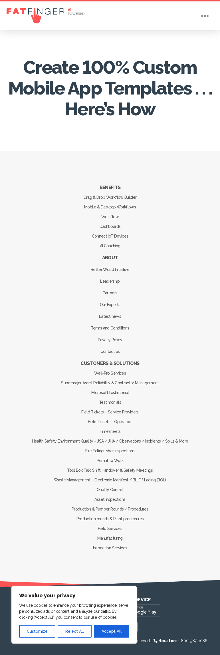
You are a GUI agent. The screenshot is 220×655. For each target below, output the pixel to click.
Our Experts (110, 304)
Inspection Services (110, 548)
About (110, 257)
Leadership (110, 281)
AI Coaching (110, 246)
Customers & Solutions (109, 363)
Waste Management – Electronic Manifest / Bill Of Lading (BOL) (110, 480)
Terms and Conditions (110, 328)
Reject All (74, 631)
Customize (37, 631)
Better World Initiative (110, 269)
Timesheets (109, 431)
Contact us (110, 351)
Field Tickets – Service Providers (109, 412)
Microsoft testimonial (110, 392)
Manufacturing (109, 538)
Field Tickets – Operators (110, 421)
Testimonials (110, 402)
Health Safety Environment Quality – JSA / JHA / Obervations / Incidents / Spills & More (110, 441)
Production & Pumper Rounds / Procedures (110, 509)
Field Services (110, 528)
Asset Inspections (110, 499)
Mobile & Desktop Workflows (110, 207)
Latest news (110, 316)
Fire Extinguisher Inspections (110, 451)
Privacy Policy (110, 339)
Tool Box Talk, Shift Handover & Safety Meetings (110, 470)
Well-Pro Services (110, 373)
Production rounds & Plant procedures (110, 519)
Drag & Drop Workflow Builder (110, 197)
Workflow (110, 216)
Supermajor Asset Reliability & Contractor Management (110, 383)
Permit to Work (110, 460)
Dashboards (110, 226)
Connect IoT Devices (110, 236)
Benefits (110, 187)
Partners (110, 293)
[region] (74, 615)
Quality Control (110, 489)
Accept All (112, 631)
